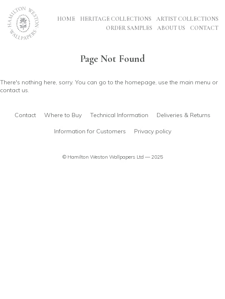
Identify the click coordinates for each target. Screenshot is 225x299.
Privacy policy (152, 131)
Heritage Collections (115, 18)
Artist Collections (187, 18)
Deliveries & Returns (183, 115)
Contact (204, 28)
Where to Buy (63, 115)
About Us (171, 28)
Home (66, 18)
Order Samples (129, 28)
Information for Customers (90, 131)
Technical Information (119, 115)
